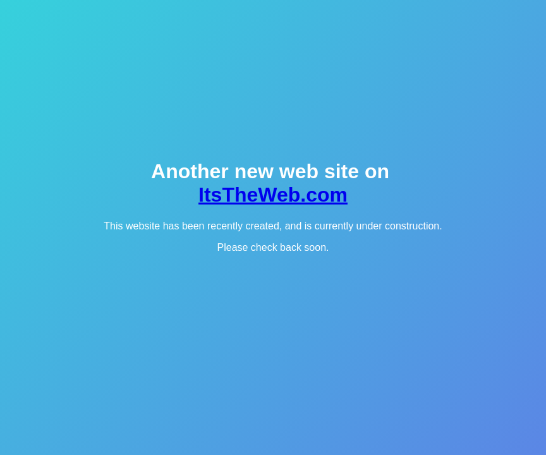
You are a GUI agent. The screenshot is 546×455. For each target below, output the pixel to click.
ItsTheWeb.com (273, 194)
